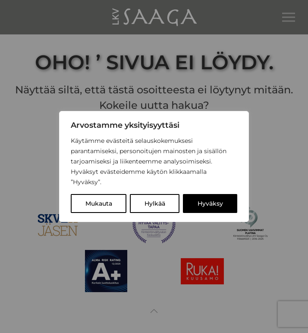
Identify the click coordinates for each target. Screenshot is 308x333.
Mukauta (98, 203)
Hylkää (155, 203)
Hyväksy (210, 203)
